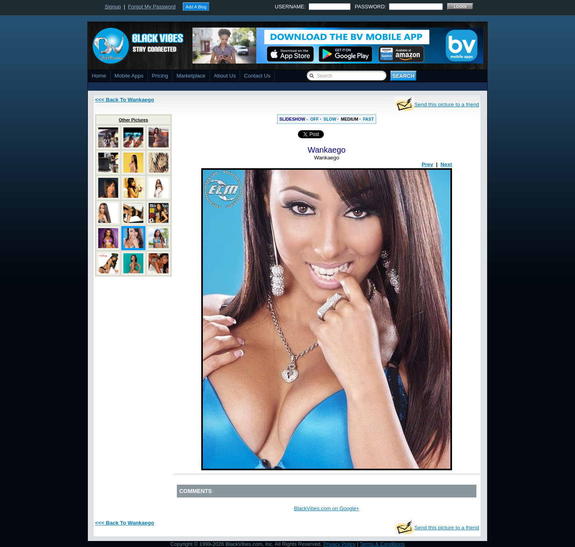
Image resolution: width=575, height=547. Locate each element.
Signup (113, 7)
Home (99, 76)
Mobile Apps (129, 76)
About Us (225, 76)
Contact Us (257, 76)
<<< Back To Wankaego (124, 100)
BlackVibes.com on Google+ (326, 508)
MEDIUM (349, 119)
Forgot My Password (152, 7)
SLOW (329, 119)
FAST (368, 119)
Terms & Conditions (382, 544)
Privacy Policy (339, 544)
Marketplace (191, 76)
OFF (314, 119)
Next (446, 164)
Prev (427, 164)
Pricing (160, 76)
